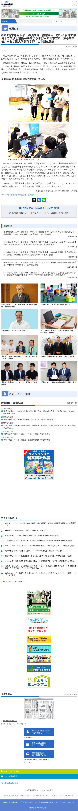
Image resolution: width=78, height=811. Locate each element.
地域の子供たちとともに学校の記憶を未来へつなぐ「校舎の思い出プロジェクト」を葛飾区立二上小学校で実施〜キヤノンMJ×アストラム (40, 567)
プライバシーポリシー (28, 802)
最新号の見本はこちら (10, 721)
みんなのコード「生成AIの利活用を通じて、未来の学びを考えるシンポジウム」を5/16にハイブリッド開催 (40, 574)
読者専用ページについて (32, 737)
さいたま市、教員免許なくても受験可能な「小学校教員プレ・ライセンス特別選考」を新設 (40, 561)
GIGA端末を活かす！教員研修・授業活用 (18, 195)
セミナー (30, 762)
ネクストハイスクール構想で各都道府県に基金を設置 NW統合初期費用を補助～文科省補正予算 (40, 524)
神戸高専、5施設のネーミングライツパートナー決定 (25, 530)
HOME (5, 802)
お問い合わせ (67, 802)
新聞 (40, 759)
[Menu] (74, 3)
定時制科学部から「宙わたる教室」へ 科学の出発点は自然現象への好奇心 (34, 551)
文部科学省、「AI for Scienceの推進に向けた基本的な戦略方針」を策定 (32, 535)
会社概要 (14, 802)
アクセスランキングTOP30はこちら (14, 581)
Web (45, 759)
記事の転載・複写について (49, 802)
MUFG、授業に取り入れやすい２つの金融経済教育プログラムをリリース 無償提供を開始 (39, 546)
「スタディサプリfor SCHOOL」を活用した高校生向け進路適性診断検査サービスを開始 (38, 540)
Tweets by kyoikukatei (9, 783)
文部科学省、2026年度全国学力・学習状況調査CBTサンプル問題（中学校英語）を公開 (38, 556)
